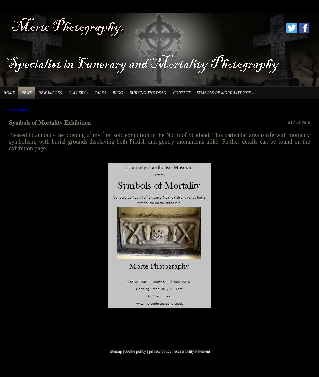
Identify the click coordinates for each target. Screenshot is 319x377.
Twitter (291, 28)
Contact (181, 92)
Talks (100, 92)
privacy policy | (161, 351)
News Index (18, 110)
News (26, 92)
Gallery (78, 92)
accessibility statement (192, 351)
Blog (118, 92)
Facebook (304, 28)
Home (9, 92)
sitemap (115, 351)
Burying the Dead (147, 92)
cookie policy (135, 351)
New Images (50, 92)
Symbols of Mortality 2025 (225, 92)
